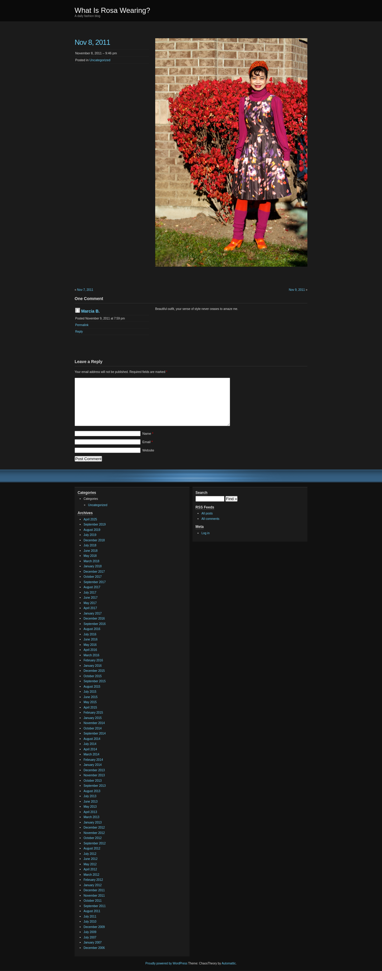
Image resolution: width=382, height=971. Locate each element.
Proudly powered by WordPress (166, 963)
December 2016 (94, 618)
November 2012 (94, 833)
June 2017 (91, 597)
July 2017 (90, 592)
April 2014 (90, 749)
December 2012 (94, 827)
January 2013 (93, 822)
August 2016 (92, 629)
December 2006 (94, 948)
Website (148, 450)
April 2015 (90, 707)
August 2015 (92, 686)
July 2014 (90, 744)
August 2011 (92, 911)
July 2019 (90, 535)
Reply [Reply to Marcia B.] (79, 331)
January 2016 (93, 665)
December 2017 (94, 571)
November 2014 (94, 723)
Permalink (81, 325)
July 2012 (90, 853)
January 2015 (93, 718)
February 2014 (93, 759)
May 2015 (90, 702)
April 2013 (90, 812)
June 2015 (91, 697)
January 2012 (93, 885)
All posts (207, 513)
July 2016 (90, 634)
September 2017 (95, 582)
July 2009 (90, 932)
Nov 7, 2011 (85, 289)
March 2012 (91, 874)
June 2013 (91, 801)
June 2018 (91, 550)
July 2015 (90, 691)
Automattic (229, 963)
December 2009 (94, 927)
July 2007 (90, 937)
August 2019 (92, 529)
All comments (210, 518)
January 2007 (93, 942)
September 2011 (95, 906)
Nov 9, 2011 (297, 289)
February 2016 (93, 660)
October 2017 (93, 576)
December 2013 (94, 770)
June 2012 (91, 859)
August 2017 (92, 587)
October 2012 (93, 838)
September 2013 (95, 785)
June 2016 (91, 639)
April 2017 (90, 608)
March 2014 (91, 754)
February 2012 (93, 879)
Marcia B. (90, 311)
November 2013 (94, 775)
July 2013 (90, 796)
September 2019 (95, 524)
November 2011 (94, 895)
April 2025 (90, 519)
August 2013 (92, 791)
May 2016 (90, 644)
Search (201, 493)
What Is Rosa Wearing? (112, 10)
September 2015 (95, 681)
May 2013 (90, 806)
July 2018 (90, 545)
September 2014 (95, 733)
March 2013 (91, 817)
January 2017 (93, 613)
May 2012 (90, 864)
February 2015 (93, 712)
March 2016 (91, 655)
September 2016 (95, 624)
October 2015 (93, 676)
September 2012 (95, 843)
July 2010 (90, 921)
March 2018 (91, 561)
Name (147, 433)
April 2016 (90, 650)
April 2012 (90, 869)
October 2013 (93, 780)
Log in (205, 533)
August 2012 (92, 848)
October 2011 (93, 900)
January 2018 (93, 566)
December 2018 (94, 540)
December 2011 (94, 890)
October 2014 (93, 728)
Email (147, 442)
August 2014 (92, 738)
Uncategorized (100, 60)
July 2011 (90, 916)
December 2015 (94, 670)
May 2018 (90, 555)
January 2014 (93, 764)
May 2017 (90, 603)
